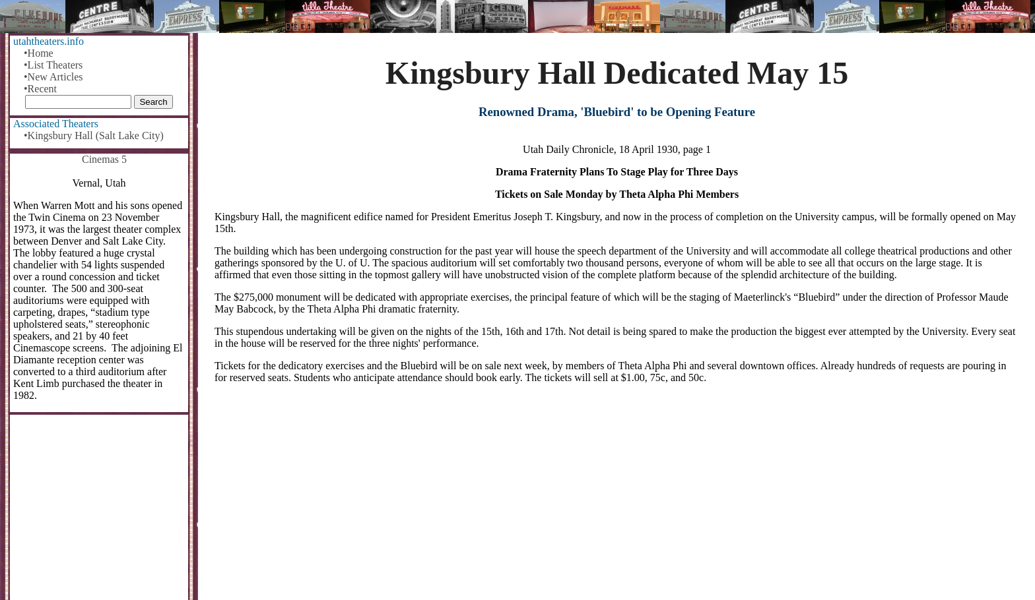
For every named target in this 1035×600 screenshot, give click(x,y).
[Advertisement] (617, 497)
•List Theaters (53, 65)
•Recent (40, 88)
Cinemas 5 (104, 159)
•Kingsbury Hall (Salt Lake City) (94, 135)
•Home (38, 53)
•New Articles (53, 76)
